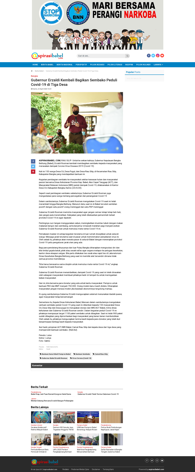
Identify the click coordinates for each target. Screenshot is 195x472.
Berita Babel (47, 65)
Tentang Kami (108, 469)
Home (35, 65)
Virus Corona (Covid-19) (81, 358)
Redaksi (66, 469)
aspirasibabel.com (156, 469)
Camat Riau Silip (101, 354)
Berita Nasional (65, 65)
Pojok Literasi (115, 65)
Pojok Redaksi (97, 65)
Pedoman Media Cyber (80, 469)
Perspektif (81, 65)
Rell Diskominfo (52, 347)
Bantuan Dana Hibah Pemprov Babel (56, 354)
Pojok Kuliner (143, 65)
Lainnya (157, 65)
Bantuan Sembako (83, 354)
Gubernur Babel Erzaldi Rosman (54, 358)
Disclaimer (96, 469)
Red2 (48, 349)
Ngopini (129, 65)
